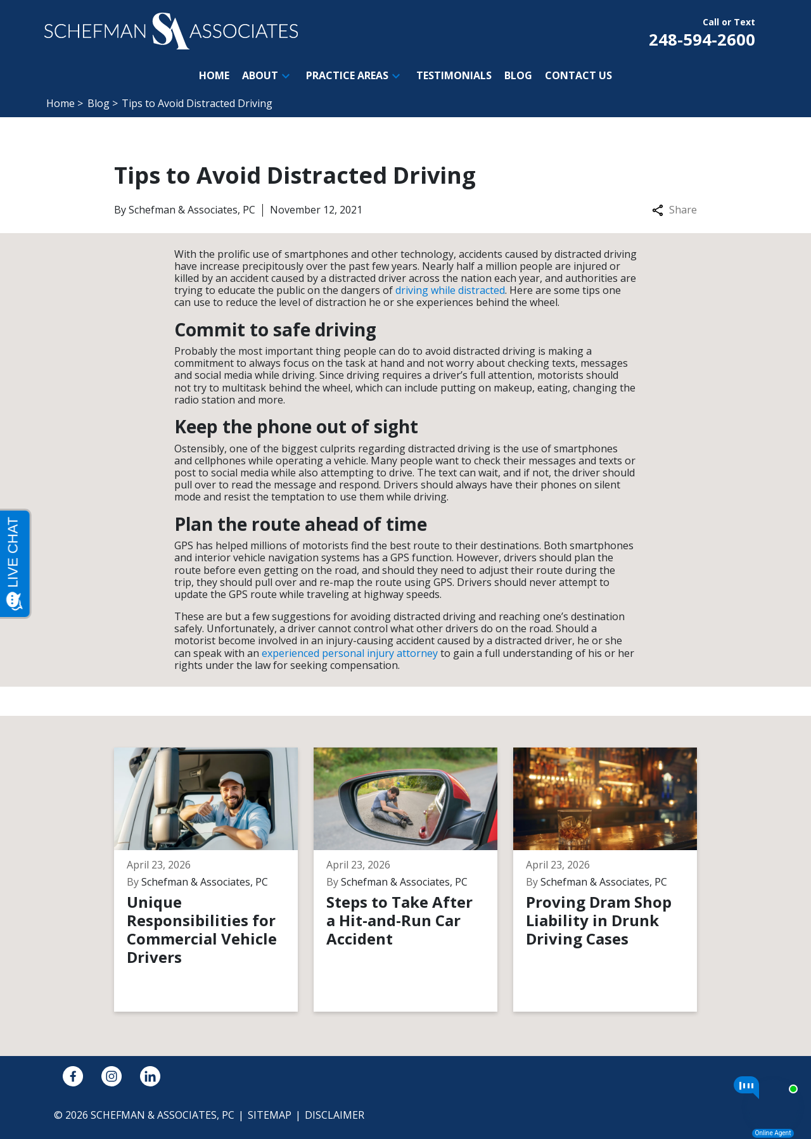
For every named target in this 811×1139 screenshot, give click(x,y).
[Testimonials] (454, 76)
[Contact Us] (578, 76)
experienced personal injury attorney (350, 653)
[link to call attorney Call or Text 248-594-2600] (702, 31)
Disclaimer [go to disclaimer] (334, 1115)
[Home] (214, 76)
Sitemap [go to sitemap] (269, 1115)
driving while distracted (450, 290)
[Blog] (518, 76)
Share (674, 210)
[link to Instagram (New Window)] (111, 1076)
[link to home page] (171, 30)
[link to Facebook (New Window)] (73, 1076)
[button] (285, 76)
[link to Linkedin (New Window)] (150, 1076)
